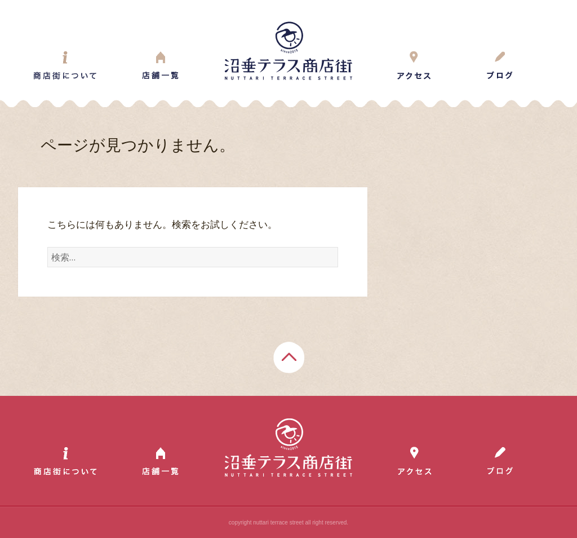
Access (414, 65)
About (65, 65)
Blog (499, 65)
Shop (160, 65)
